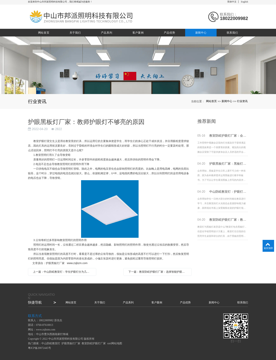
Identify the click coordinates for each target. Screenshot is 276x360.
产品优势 (169, 32)
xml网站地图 (114, 343)
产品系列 (106, 32)
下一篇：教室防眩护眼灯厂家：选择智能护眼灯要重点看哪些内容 (158, 271)
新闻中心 (201, 32)
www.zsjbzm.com (77, 263)
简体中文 (232, 1)
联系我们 (232, 32)
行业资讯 (242, 101)
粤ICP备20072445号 (39, 348)
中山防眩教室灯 (50, 343)
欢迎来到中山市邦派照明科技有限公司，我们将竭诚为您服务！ (60, 1)
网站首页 (43, 32)
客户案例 (138, 32)
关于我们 (75, 32)
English (244, 1)
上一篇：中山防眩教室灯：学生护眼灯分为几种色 (62, 271)
